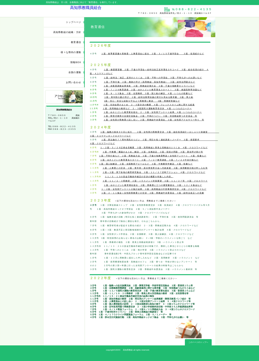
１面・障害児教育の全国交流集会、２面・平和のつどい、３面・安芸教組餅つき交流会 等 (150, 116)
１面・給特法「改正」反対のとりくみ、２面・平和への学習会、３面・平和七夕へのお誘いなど (153, 78)
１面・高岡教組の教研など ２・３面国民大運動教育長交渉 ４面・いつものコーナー (147, 108)
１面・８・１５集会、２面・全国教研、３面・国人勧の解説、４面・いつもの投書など (148, 93)
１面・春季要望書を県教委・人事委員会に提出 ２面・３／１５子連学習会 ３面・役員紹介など (152, 54)
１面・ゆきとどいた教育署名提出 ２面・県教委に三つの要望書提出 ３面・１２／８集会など (153, 185)
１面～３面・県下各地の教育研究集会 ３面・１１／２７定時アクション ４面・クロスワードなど (154, 172)
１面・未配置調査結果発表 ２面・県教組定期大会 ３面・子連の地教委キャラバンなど (149, 86)
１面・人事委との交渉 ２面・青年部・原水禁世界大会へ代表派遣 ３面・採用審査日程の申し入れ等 (155, 168)
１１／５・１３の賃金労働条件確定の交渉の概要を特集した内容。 (139, 176)
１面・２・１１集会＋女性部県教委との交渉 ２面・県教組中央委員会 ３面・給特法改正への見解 (152, 193)
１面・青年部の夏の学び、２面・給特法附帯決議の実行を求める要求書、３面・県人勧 (148, 97)
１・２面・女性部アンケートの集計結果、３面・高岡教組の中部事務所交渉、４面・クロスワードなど (153, 189)
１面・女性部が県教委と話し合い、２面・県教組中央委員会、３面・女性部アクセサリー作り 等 (154, 120)
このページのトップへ (198, 342)
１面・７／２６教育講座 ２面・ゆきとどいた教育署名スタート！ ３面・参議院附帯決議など (153, 90)
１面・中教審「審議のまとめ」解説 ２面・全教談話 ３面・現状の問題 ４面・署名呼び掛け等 (153, 152)
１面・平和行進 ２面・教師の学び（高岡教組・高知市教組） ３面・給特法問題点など (149, 82)
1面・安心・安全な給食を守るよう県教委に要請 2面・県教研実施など (142, 101)
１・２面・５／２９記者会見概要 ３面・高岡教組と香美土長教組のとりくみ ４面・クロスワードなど (154, 147)
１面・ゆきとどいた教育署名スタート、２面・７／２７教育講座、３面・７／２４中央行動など (149, 160)
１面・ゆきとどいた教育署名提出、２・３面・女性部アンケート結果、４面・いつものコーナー (153, 112)
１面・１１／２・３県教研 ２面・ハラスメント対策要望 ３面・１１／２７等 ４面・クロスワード (155, 181)
